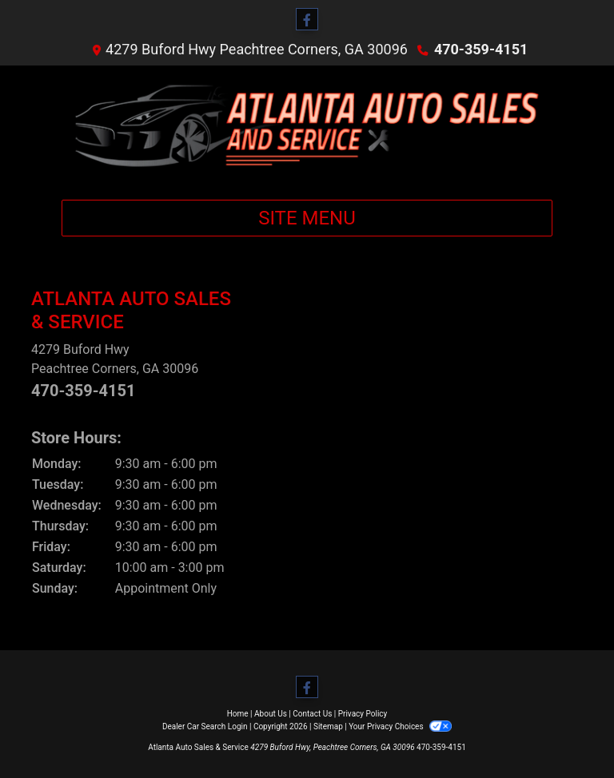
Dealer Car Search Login (205, 726)
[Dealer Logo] (307, 126)
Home (238, 713)
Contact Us (312, 713)
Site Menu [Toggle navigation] (307, 218)
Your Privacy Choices (400, 726)
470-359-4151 (481, 49)
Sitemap (328, 726)
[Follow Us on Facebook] (307, 20)
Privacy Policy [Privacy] (363, 713)
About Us (270, 713)
